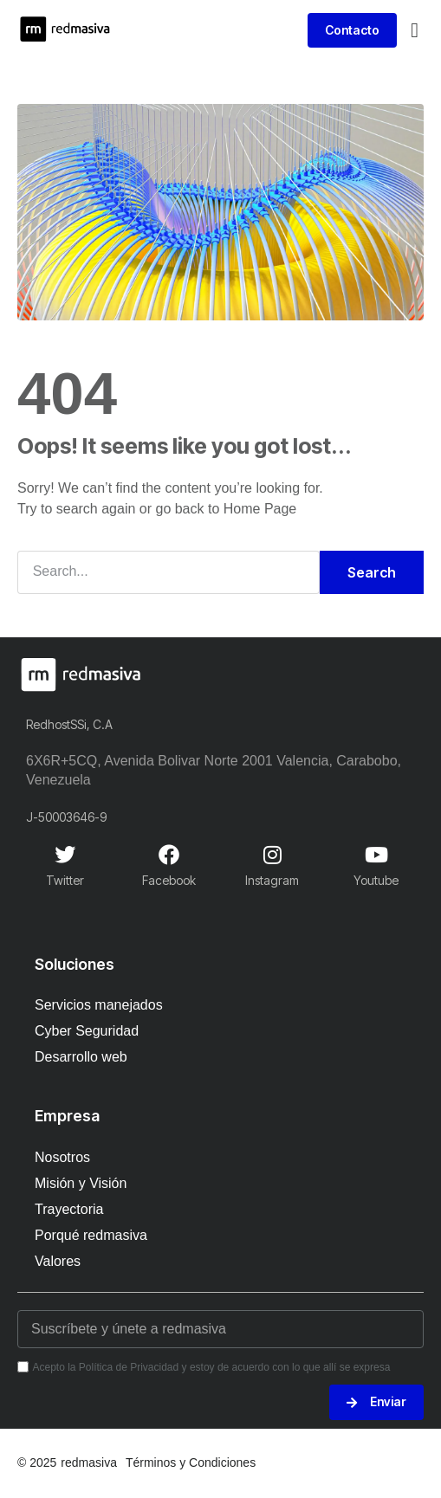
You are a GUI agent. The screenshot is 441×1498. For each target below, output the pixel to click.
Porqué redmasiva (91, 1235)
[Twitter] (65, 854)
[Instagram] (272, 854)
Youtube (376, 880)
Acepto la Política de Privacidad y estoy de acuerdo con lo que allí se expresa (211, 1367)
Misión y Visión (80, 1183)
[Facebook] (169, 854)
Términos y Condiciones (191, 1462)
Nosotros (62, 1157)
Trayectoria (69, 1209)
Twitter (65, 880)
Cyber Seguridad (87, 1030)
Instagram (272, 880)
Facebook (169, 880)
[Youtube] (376, 854)
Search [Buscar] (371, 572)
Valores (58, 1261)
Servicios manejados (99, 1005)
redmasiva (89, 1462)
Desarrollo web (81, 1056)
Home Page (260, 508)
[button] (414, 30)
